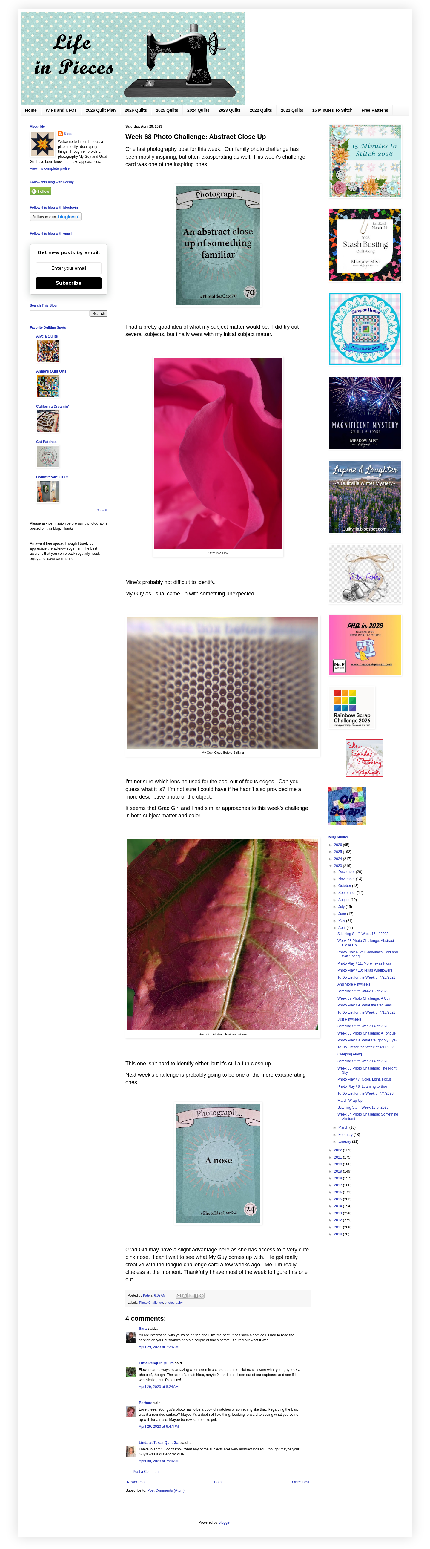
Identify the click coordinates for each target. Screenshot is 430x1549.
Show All (102, 510)
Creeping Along (349, 1054)
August (344, 900)
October (345, 886)
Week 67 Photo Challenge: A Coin (364, 998)
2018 (338, 1178)
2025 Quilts (167, 110)
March (343, 1127)
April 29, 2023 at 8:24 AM (159, 1387)
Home (31, 110)
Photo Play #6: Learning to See (362, 1086)
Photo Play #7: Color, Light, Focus (364, 1079)
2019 (338, 1171)
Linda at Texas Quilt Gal (159, 1443)
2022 (338, 1150)
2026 (338, 845)
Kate (68, 134)
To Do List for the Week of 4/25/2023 (366, 977)
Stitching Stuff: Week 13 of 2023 (362, 1107)
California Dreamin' (52, 407)
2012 (338, 1220)
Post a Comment (146, 1472)
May (342, 921)
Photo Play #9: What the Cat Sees (364, 1005)
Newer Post (136, 1482)
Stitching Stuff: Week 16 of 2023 (362, 934)
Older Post (300, 1482)
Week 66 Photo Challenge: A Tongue (366, 1033)
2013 (338, 1213)
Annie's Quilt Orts (51, 371)
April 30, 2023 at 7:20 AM (159, 1461)
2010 (338, 1234)
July (342, 907)
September (347, 893)
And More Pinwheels (353, 984)
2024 (338, 859)
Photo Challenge (151, 1302)
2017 (338, 1185)
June (342, 914)
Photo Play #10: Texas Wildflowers (364, 970)
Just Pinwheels (349, 1019)
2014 (338, 1206)
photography (174, 1302)
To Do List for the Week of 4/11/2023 (366, 1047)
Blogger (224, 1522)
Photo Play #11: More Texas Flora (364, 963)
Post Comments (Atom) (166, 1490)
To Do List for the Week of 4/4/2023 (365, 1093)
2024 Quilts (198, 110)
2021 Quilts (292, 110)
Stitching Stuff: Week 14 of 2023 (362, 1026)
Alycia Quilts (47, 336)
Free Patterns (375, 110)
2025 (338, 852)
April (342, 928)
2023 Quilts (230, 110)
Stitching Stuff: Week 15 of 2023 (362, 991)
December (347, 872)
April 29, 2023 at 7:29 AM (159, 1347)
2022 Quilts (261, 110)
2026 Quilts (136, 110)
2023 (338, 866)
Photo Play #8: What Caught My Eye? (367, 1040)
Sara (143, 1328)
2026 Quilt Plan (101, 110)
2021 (338, 1157)
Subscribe (69, 283)
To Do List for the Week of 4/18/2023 (366, 1012)
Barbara (145, 1403)
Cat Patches (46, 442)
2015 (338, 1199)
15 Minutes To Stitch (332, 110)
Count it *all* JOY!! (52, 477)
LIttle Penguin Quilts (156, 1363)
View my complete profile (50, 168)
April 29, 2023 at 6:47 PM (159, 1426)
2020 (338, 1164)
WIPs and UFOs (61, 110)
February (346, 1135)
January (345, 1141)
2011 (338, 1227)
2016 (338, 1192)
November (347, 879)
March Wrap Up (350, 1100)
